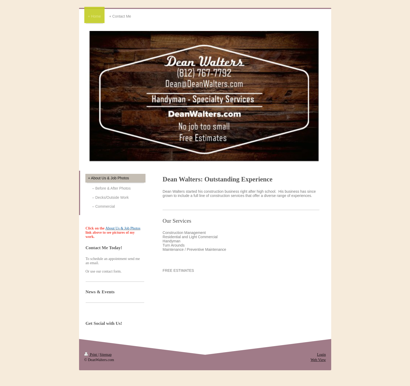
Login (321, 355)
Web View (318, 360)
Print (91, 355)
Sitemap (106, 355)
